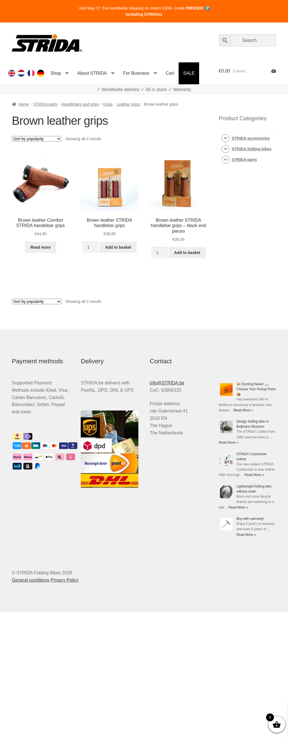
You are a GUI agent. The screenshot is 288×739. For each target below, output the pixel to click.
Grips (107, 104)
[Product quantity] (90, 247)
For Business (136, 73)
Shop (55, 73)
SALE (189, 73)
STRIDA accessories (251, 138)
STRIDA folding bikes (252, 149)
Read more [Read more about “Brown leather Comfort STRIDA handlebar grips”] (40, 247)
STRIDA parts (45, 104)
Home (23, 104)
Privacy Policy (65, 580)
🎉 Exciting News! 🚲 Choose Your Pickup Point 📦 (256, 389)
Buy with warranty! (250, 519)
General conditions (30, 580)
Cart (170, 73)
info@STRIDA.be (167, 382)
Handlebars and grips (80, 104)
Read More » (243, 410)
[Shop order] (36, 139)
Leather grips (128, 104)
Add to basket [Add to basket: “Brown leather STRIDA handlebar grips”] (118, 247)
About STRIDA (92, 73)
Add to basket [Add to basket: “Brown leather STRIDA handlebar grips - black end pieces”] (187, 252)
